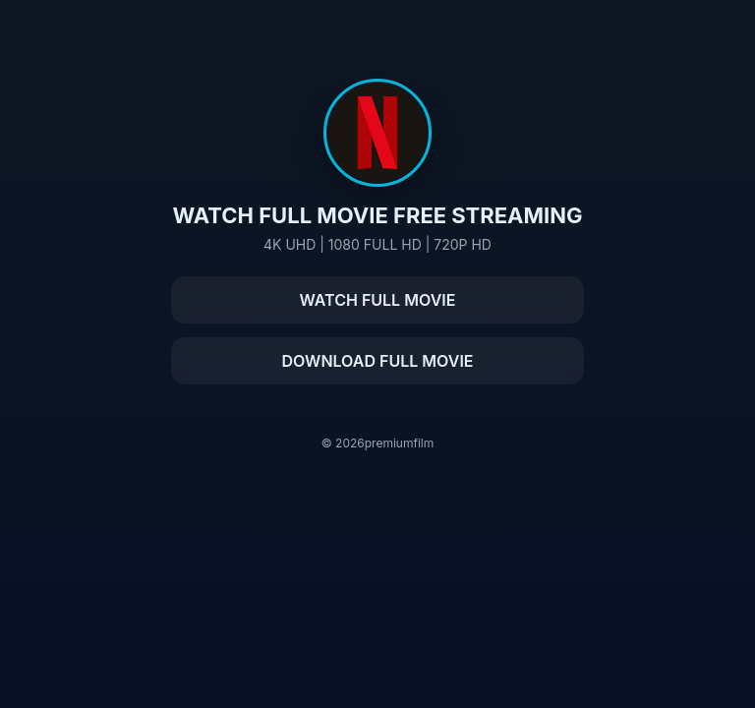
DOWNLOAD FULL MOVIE (377, 361)
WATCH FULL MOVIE (378, 300)
